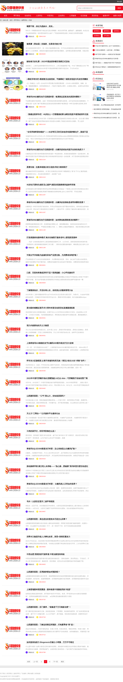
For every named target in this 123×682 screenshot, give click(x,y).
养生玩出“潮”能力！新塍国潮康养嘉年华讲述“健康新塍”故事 (107, 67)
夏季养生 (107, 31)
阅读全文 (31, 36)
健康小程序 (117, 15)
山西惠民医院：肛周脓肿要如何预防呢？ (43, 572)
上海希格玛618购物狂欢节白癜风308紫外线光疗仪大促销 (50, 343)
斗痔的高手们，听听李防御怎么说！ (41, 431)
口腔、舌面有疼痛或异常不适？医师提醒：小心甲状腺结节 (51, 273)
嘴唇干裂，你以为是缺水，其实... (40, 26)
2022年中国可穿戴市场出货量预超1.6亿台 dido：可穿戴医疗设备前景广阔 (57, 378)
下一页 (55, 661)
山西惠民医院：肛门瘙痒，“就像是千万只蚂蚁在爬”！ (49, 607)
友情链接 (37, 673)
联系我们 (10, 673)
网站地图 (119, 1)
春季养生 (24, 20)
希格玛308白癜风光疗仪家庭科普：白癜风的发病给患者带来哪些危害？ (56, 202)
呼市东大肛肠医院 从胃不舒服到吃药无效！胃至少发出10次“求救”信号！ (56, 361)
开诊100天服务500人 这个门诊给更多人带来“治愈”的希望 (107, 46)
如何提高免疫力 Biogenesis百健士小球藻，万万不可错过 (50, 642)
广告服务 (23, 673)
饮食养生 (28, 15)
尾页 (62, 661)
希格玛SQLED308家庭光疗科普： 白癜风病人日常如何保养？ (52, 484)
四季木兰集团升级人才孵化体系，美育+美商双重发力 (48, 537)
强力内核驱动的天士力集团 (38, 325)
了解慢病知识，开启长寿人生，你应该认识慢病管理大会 (50, 290)
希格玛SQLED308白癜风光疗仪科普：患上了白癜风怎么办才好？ (106, 59)
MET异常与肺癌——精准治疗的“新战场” (107, 54)
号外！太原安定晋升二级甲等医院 (40, 501)
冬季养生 (97, 36)
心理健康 (72, 15)
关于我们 (3, 673)
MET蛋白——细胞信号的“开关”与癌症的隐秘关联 (107, 63)
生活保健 (84, 15)
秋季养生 (117, 31)
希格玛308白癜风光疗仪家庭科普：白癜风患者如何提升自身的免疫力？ (56, 150)
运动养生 (61, 15)
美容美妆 (95, 15)
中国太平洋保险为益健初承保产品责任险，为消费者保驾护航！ (52, 255)
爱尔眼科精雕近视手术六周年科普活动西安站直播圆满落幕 (51, 308)
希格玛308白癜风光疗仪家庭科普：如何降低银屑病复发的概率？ (53, 220)
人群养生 (39, 15)
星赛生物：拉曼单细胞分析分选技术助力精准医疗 (47, 167)
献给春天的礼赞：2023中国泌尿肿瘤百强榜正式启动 (48, 62)
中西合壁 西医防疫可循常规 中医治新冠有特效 (46, 554)
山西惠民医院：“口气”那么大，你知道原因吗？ (46, 396)
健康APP (106, 15)
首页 (5, 15)
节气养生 (107, 36)
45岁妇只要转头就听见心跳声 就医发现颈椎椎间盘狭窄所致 (51, 185)
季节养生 (17, 15)
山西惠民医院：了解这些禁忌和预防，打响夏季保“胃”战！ (51, 625)
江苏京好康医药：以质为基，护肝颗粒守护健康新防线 (106, 50)
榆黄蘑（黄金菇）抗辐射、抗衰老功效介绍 (44, 44)
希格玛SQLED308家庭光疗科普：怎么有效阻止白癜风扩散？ (52, 449)
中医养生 (50, 15)
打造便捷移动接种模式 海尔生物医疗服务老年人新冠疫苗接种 (52, 237)
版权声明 (17, 673)
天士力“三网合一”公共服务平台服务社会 (43, 413)
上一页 (35, 661)
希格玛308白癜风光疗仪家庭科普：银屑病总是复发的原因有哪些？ (54, 97)
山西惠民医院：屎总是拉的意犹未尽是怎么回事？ (47, 519)
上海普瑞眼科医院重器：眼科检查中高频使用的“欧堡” (49, 589)
